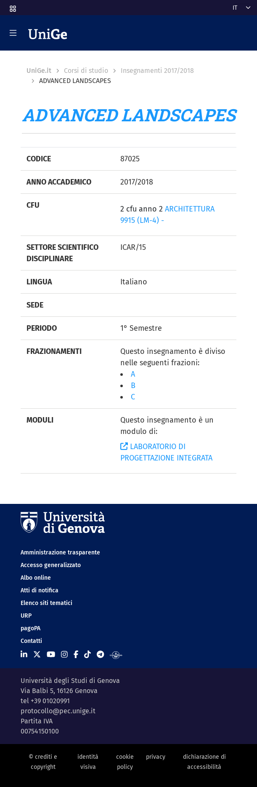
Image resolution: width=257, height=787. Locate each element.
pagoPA (30, 628)
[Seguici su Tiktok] (87, 654)
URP (26, 615)
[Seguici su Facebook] (76, 654)
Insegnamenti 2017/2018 (157, 71)
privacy (155, 756)
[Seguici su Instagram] (64, 654)
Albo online (36, 577)
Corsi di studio (86, 71)
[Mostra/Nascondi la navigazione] (13, 32)
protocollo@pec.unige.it (58, 711)
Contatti (31, 641)
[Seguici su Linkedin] (24, 654)
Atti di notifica (39, 590)
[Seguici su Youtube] (51, 654)
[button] (12, 6)
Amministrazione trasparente (60, 552)
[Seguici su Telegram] (100, 654)
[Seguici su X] (37, 654)
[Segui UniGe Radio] (116, 654)
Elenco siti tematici (46, 603)
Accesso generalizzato (51, 565)
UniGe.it (38, 71)
